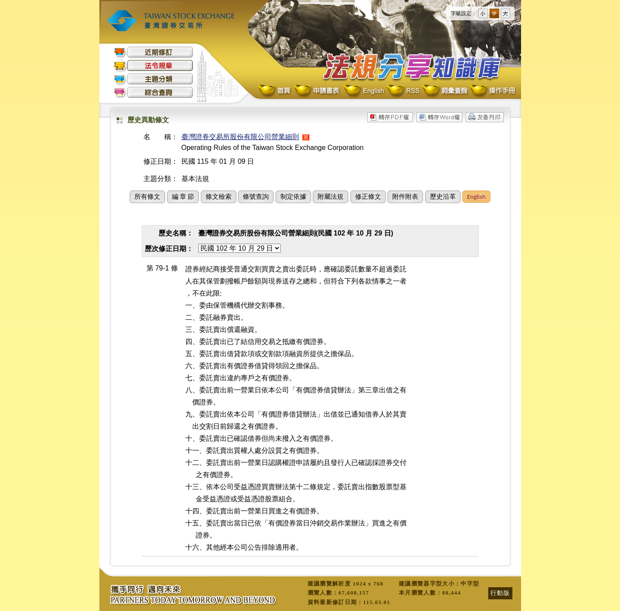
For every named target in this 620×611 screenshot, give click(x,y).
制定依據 (293, 196)
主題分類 (153, 79)
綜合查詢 (153, 92)
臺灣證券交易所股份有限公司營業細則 (240, 136)
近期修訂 (153, 52)
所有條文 (147, 196)
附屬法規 (330, 196)
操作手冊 (492, 91)
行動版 (500, 592)
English (363, 91)
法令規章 (153, 65)
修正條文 (368, 196)
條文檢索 (219, 196)
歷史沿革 (443, 196)
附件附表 (405, 196)
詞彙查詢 (444, 91)
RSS (403, 91)
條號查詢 (256, 196)
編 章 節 (183, 196)
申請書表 (317, 91)
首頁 (275, 91)
